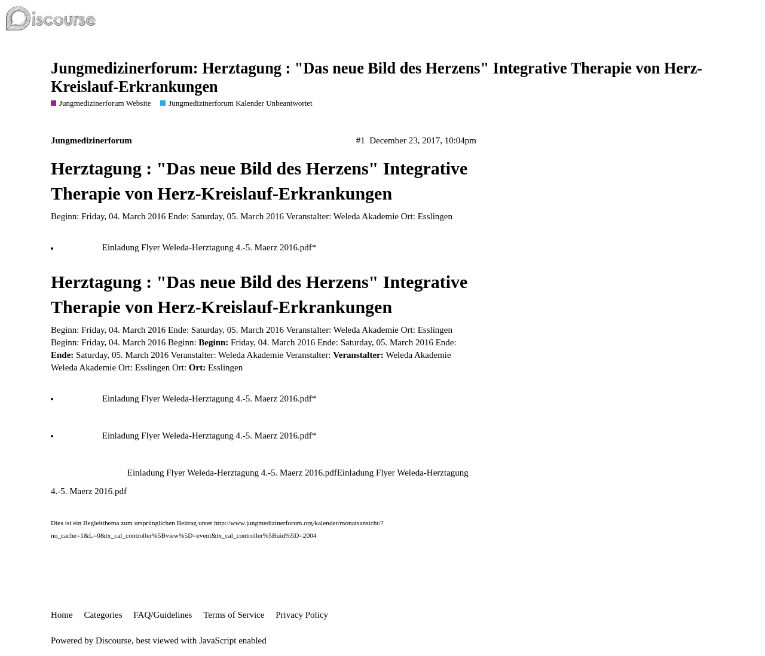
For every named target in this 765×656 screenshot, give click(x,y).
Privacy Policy (302, 615)
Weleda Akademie (83, 367)
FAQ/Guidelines (162, 615)
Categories (103, 615)
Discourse (113, 640)
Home (62, 615)
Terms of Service (233, 615)
